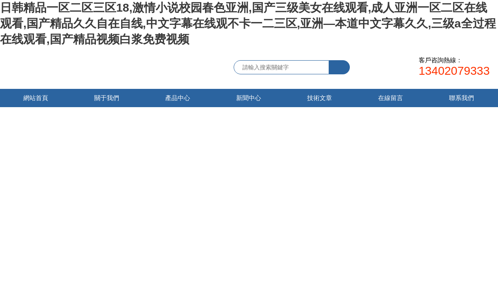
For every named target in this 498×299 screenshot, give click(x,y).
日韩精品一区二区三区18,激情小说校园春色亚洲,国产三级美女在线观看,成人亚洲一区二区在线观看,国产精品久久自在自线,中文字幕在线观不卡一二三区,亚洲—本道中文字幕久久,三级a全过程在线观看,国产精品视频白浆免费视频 (248, 23)
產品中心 (177, 97)
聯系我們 (461, 97)
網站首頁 (35, 97)
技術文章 (319, 97)
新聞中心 (248, 97)
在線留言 (390, 97)
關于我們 (106, 97)
